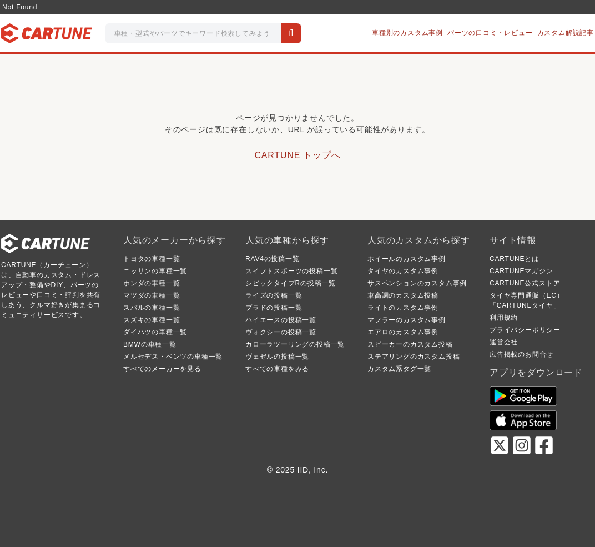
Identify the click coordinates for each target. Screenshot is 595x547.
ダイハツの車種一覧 (155, 332)
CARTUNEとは (514, 259)
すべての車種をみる (277, 369)
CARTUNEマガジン (521, 271)
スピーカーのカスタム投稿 (410, 344)
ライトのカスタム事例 (402, 308)
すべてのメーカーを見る (162, 369)
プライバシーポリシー (525, 330)
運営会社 (504, 342)
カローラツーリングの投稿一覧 (295, 344)
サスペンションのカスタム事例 (417, 283)
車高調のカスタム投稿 (402, 295)
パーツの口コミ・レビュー (490, 33)
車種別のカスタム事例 (407, 33)
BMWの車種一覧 (150, 344)
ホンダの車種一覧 (151, 283)
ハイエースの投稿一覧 (280, 320)
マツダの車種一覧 (151, 295)
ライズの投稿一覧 (273, 295)
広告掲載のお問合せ (521, 354)
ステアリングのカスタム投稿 (413, 356)
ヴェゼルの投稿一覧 (277, 356)
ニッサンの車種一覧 (155, 271)
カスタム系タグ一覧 (399, 369)
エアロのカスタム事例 (402, 332)
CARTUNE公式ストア (525, 283)
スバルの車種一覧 (151, 308)
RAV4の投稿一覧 (272, 259)
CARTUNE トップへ (297, 155)
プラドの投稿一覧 (273, 308)
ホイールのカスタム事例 (406, 259)
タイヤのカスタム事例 (402, 271)
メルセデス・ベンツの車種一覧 (173, 356)
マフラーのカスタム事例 (406, 320)
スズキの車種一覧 (151, 320)
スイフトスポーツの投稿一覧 (291, 271)
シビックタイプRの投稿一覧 (290, 283)
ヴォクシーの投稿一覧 (280, 332)
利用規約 (504, 318)
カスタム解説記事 (565, 33)
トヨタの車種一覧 (151, 259)
